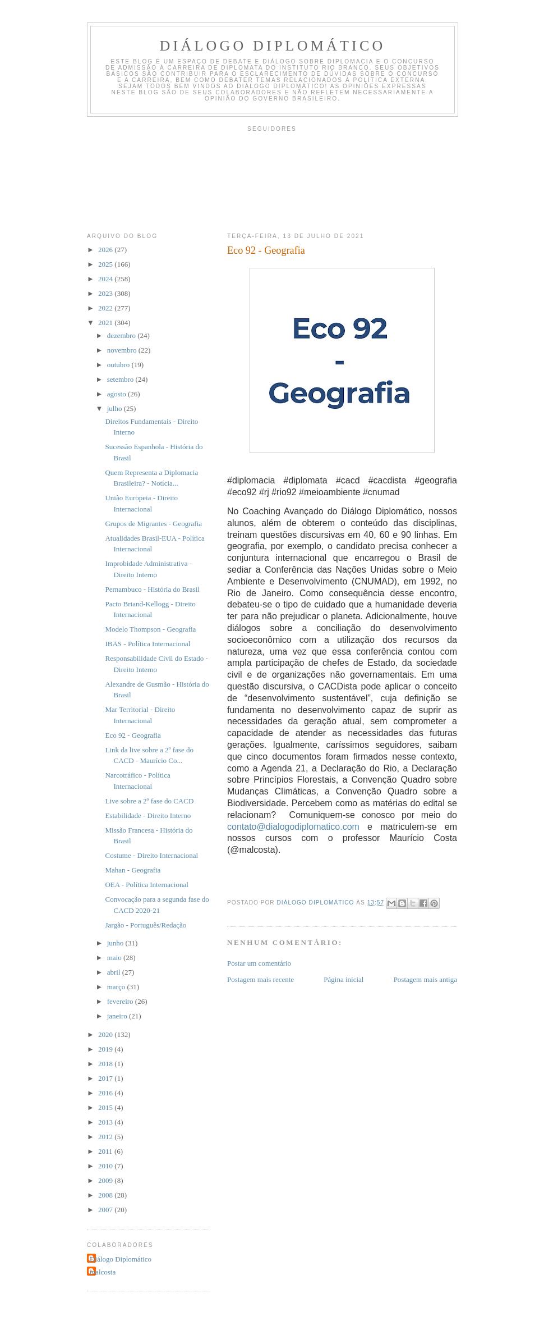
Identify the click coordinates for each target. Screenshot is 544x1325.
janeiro (118, 1016)
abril (114, 972)
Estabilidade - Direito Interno (148, 815)
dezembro (122, 335)
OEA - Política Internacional (146, 884)
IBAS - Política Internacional (147, 643)
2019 (106, 1049)
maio (115, 957)
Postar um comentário (259, 963)
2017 (106, 1078)
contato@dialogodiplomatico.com (293, 826)
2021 (106, 322)
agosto (117, 394)
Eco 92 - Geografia (132, 735)
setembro (121, 379)
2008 (106, 1195)
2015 (106, 1107)
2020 (106, 1034)
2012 (106, 1136)
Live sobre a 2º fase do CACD (149, 801)
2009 (106, 1180)
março (117, 987)
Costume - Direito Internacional (151, 855)
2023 (106, 293)
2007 (106, 1209)
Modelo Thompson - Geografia (150, 629)
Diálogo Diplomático (273, 46)
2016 (106, 1093)
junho (116, 943)
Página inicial (343, 979)
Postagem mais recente (260, 979)
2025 (106, 264)
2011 (106, 1151)
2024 (106, 279)
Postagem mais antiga (425, 979)
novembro (123, 350)
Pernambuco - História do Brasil (152, 589)
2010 (106, 1166)
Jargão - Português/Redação (145, 925)
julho (115, 408)
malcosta (103, 1272)
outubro (119, 364)
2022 (106, 308)
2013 (106, 1122)
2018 (106, 1063)
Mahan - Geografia (132, 870)
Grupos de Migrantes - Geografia (153, 523)
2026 (106, 249)
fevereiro (121, 1001)
